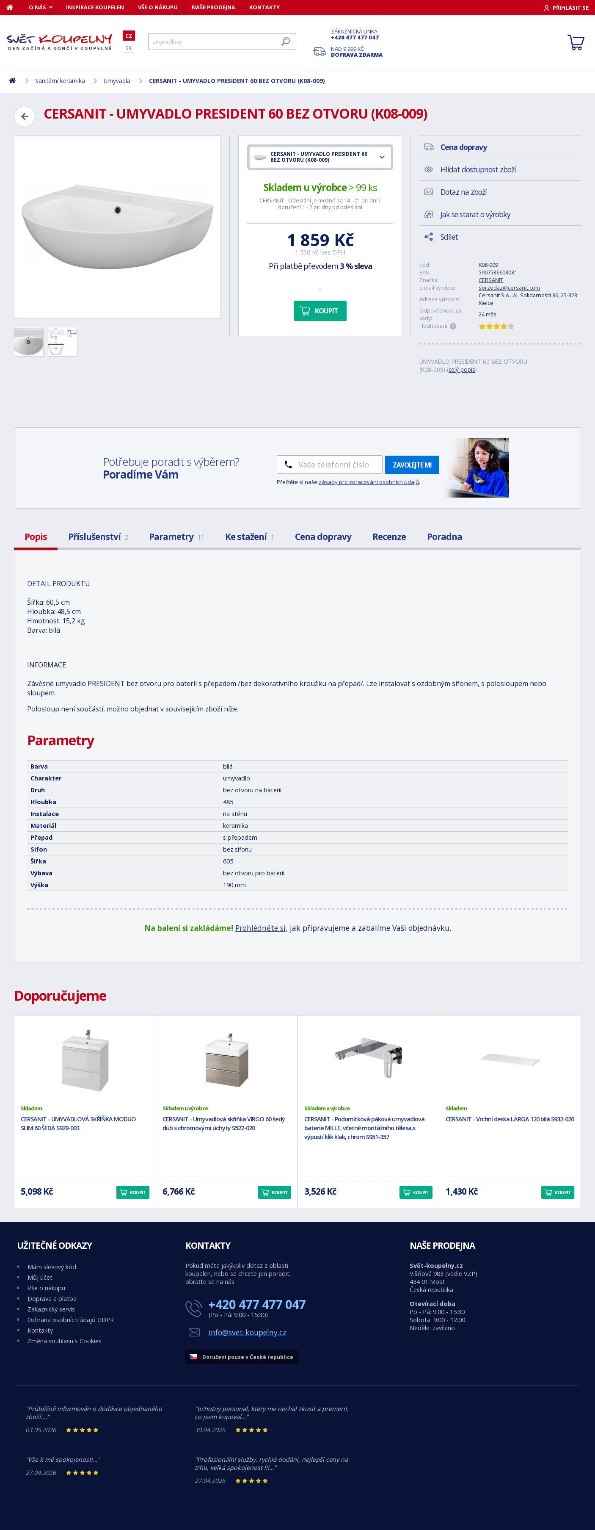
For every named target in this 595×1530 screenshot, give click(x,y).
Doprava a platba (52, 1299)
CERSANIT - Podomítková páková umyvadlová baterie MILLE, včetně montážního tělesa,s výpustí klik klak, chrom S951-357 (364, 1128)
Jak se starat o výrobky (475, 214)
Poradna (444, 536)
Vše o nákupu (158, 7)
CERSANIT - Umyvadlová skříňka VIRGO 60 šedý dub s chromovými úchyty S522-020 (224, 1123)
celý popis (462, 369)
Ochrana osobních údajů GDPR (71, 1320)
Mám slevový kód (52, 1267)
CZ (128, 35)
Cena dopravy (323, 536)
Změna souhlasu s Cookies (65, 1341)
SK (128, 48)
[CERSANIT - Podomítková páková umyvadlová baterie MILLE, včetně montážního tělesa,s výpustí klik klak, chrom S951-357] (368, 1060)
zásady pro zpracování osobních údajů (369, 482)
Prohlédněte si (260, 928)
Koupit (326, 310)
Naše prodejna (213, 7)
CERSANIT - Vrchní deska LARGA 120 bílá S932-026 (510, 1119)
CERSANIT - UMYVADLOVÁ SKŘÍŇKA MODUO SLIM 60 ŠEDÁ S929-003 (78, 1123)
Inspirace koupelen (95, 7)
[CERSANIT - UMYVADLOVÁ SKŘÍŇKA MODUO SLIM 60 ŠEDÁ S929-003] (85, 1060)
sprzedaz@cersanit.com (509, 287)
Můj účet (40, 1277)
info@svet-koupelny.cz (247, 1332)
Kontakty (264, 7)
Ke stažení (249, 536)
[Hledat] (222, 41)
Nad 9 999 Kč (357, 51)
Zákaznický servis (51, 1309)
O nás (37, 7)
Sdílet (449, 237)
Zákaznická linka (357, 34)
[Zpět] (24, 116)
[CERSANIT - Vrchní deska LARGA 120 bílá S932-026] (510, 1060)
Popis (36, 536)
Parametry (176, 536)
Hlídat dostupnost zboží (478, 169)
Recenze (389, 536)
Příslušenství (98, 536)
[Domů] (14, 7)
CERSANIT (491, 280)
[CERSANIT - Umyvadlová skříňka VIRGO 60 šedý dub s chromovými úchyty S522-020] (227, 1060)
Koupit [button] (138, 1192)
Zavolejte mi (412, 465)
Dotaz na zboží (464, 192)
